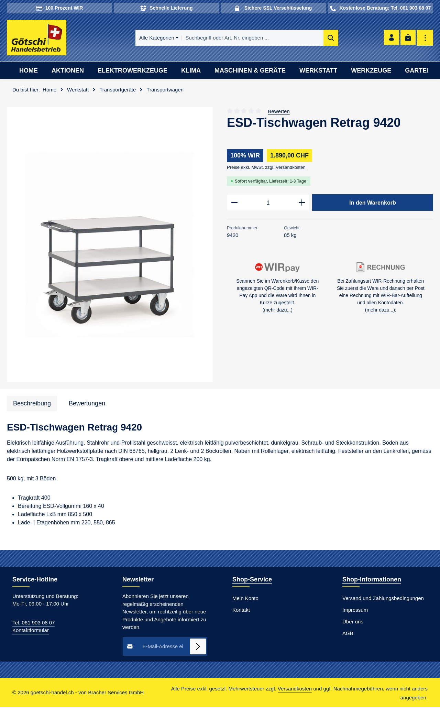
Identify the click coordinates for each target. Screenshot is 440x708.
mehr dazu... (277, 311)
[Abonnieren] (198, 647)
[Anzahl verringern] (234, 203)
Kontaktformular (30, 631)
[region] (110, 245)
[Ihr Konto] (390, 38)
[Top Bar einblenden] (425, 38)
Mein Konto (245, 599)
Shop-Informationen (371, 580)
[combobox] (240, 38)
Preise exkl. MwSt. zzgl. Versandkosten (266, 168)
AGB (347, 634)
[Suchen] (318, 38)
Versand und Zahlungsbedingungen (383, 599)
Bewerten (278, 112)
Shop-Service (252, 580)
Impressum (355, 610)
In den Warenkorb (372, 203)
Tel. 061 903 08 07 (33, 623)
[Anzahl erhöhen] (302, 203)
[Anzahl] (268, 203)
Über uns (352, 622)
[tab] (32, 404)
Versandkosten (295, 689)
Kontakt (241, 610)
